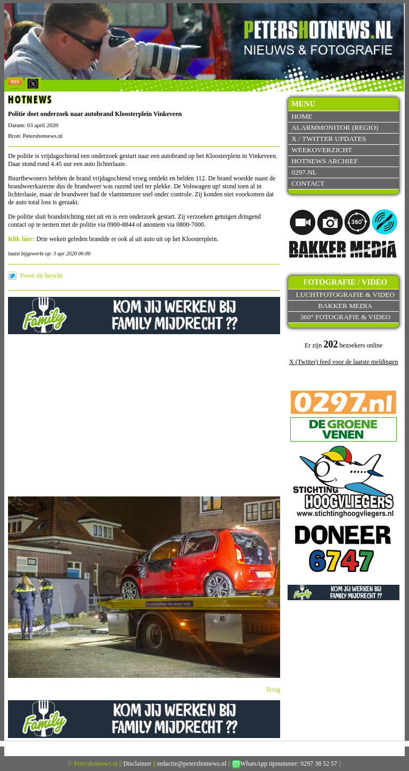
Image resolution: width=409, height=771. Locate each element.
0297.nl (304, 172)
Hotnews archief (324, 161)
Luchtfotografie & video (345, 295)
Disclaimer (138, 763)
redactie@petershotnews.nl (191, 763)
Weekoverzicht (321, 150)
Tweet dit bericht (40, 275)
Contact (307, 183)
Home (301, 116)
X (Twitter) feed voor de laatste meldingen (343, 362)
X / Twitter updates (328, 139)
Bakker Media (345, 306)
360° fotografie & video (345, 317)
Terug (273, 689)
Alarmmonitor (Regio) (334, 127)
